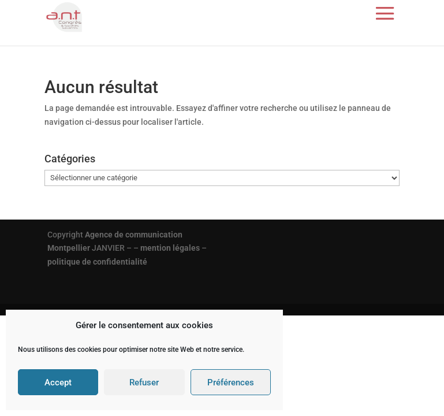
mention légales (170, 247)
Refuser (144, 382)
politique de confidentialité (97, 261)
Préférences (230, 382)
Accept (58, 382)
